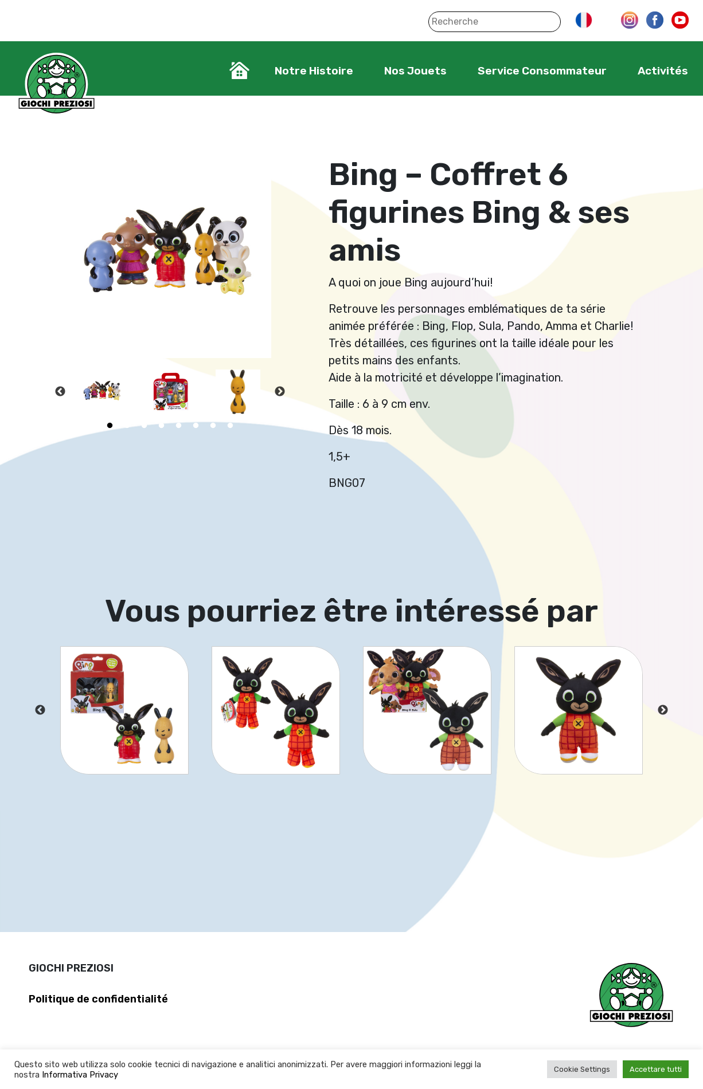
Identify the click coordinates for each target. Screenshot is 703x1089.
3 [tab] (144, 425)
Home (239, 70)
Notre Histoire (314, 70)
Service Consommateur (542, 70)
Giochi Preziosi (56, 84)
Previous (60, 392)
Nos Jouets (415, 70)
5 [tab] (178, 425)
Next (280, 392)
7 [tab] (212, 425)
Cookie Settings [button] (582, 1069)
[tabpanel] (102, 391)
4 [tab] (161, 425)
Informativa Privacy (80, 1075)
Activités (663, 70)
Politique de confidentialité (98, 999)
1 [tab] (109, 425)
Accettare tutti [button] (656, 1069)
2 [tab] (126, 425)
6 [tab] (195, 425)
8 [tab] (230, 425)
